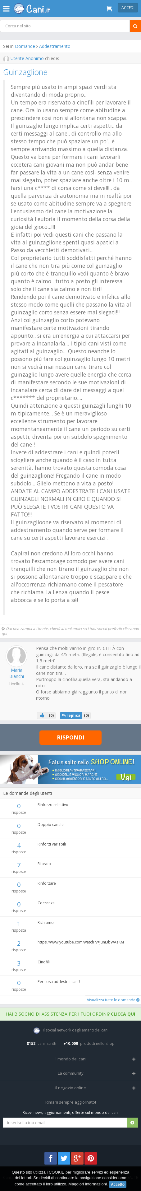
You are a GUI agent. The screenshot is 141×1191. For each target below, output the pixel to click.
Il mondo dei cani (70, 1059)
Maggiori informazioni (87, 1184)
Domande (25, 46)
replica (71, 715)
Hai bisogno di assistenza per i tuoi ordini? (70, 1014)
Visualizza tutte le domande (113, 1000)
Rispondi (70, 737)
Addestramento (54, 46)
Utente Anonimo (24, 58)
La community (71, 1073)
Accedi (127, 7)
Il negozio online (70, 1088)
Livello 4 (16, 683)
